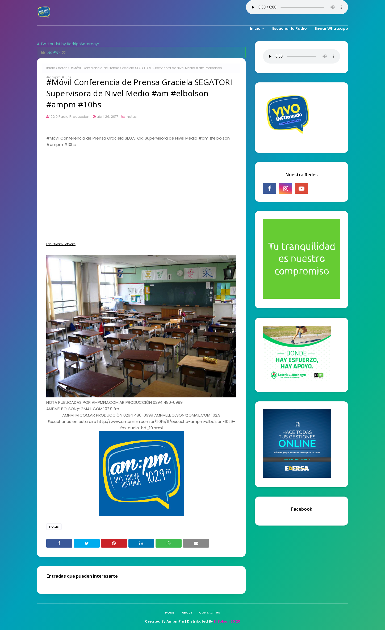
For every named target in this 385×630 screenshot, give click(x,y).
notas (63, 68)
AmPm (53, 52)
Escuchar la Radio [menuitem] (289, 28)
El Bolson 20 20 (227, 621)
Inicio (50, 68)
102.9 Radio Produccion (69, 116)
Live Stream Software (61, 244)
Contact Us (209, 612)
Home (169, 612)
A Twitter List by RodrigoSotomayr (68, 44)
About (187, 612)
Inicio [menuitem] (255, 28)
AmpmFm (175, 621)
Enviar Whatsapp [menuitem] (331, 28)
